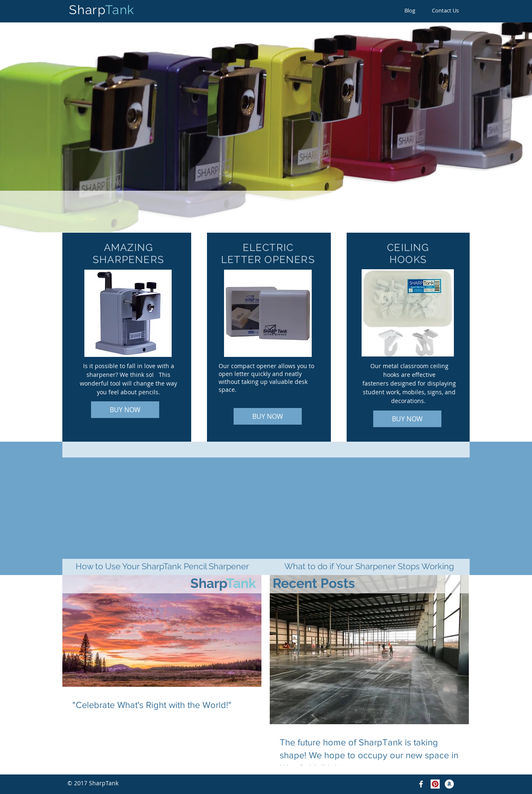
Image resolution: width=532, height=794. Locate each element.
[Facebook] (421, 784)
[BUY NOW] (125, 409)
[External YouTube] (162, 501)
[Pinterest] (435, 784)
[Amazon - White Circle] (449, 784)
